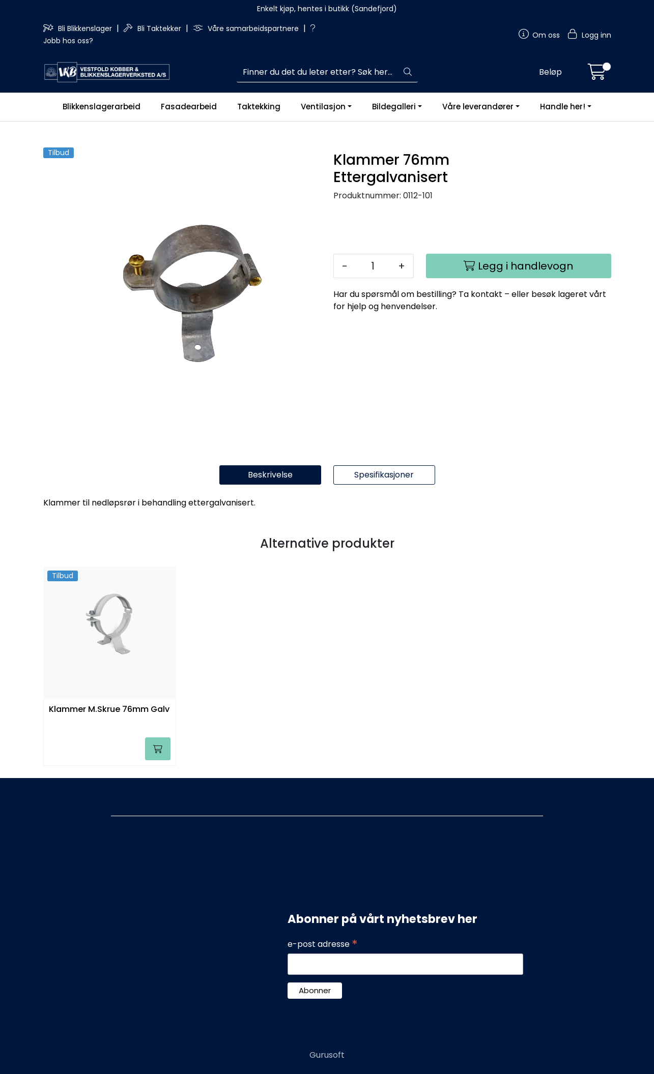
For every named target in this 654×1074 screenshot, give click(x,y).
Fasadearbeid (189, 106)
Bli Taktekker (153, 28)
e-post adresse (323, 944)
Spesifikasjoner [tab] (384, 475)
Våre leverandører (478, 106)
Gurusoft (327, 1055)
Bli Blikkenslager (78, 28)
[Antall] (372, 266)
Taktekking (258, 106)
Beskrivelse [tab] (270, 475)
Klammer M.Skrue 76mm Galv (109, 709)
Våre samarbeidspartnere (247, 28)
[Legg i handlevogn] (518, 266)
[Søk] (317, 72)
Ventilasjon (323, 106)
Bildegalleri (394, 106)
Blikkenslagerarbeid (101, 106)
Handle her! (562, 106)
